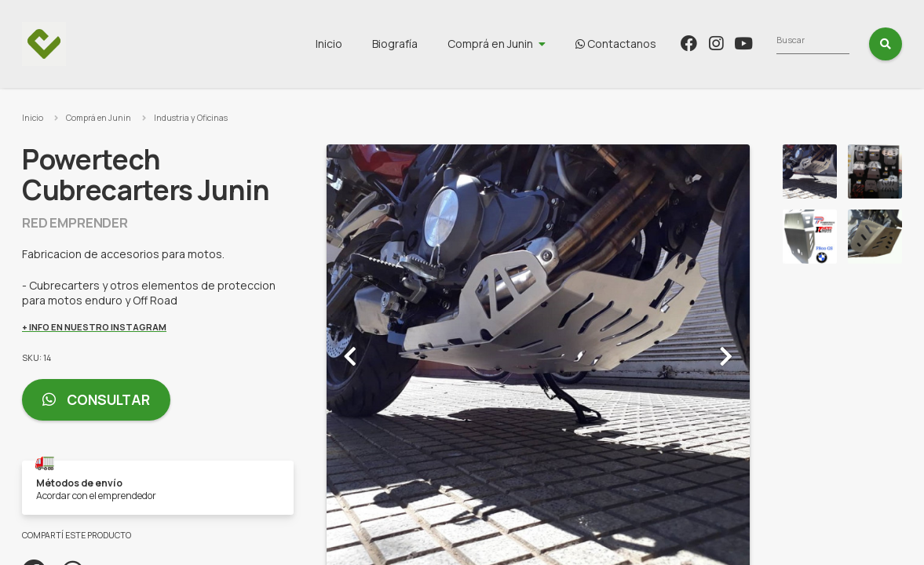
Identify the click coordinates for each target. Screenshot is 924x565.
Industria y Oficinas (191, 117)
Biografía (488, 43)
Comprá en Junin (583, 43)
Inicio (422, 43)
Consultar (96, 400)
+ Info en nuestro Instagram (94, 327)
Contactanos (709, 43)
